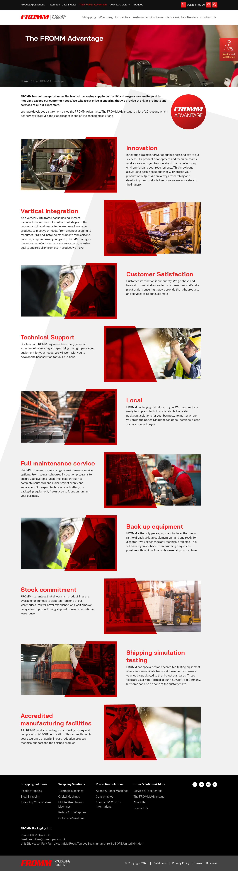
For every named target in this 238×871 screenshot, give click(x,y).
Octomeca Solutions (71, 818)
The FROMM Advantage (93, 4)
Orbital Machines (69, 796)
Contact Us (208, 17)
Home (24, 81)
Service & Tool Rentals (182, 17)
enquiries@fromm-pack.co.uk (47, 839)
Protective (122, 17)
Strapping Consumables (36, 802)
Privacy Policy (181, 863)
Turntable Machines (70, 790)
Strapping (89, 17)
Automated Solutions (148, 17)
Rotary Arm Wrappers (72, 812)
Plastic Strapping (31, 790)
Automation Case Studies (62, 4)
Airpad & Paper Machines (112, 790)
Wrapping (106, 17)
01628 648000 (40, 835)
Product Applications (33, 4)
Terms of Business (205, 863)
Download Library (119, 4)
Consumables (104, 796)
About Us (138, 4)
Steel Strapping (30, 796)
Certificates (160, 863)
